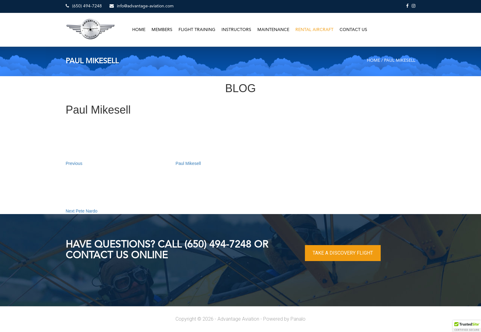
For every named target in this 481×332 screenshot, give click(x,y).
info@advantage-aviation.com (142, 6)
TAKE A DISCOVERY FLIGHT (343, 253)
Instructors (236, 30)
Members (162, 30)
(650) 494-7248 (84, 6)
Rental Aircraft (314, 30)
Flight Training (197, 30)
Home (138, 30)
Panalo (298, 319)
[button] (467, 326)
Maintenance (273, 30)
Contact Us (353, 30)
